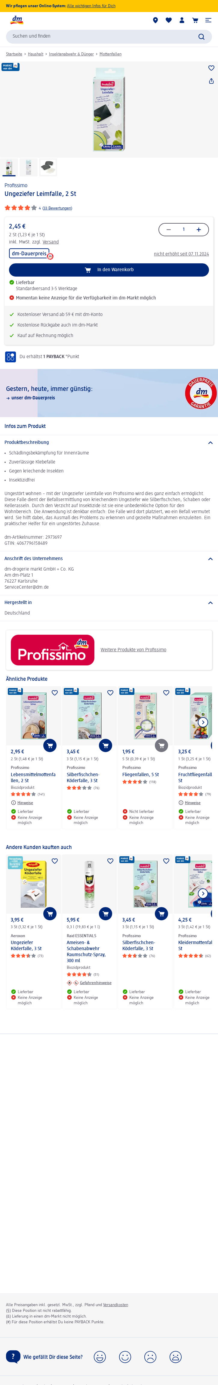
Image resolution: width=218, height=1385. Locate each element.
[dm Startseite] (16, 20)
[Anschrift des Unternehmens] (109, 558)
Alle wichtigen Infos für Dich (91, 6)
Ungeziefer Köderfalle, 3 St (26, 945)
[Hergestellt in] (109, 602)
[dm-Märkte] (155, 20)
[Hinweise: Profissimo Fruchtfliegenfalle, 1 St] (189, 803)
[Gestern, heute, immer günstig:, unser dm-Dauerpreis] (109, 393)
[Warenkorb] (195, 20)
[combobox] (109, 37)
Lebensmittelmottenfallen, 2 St (33, 778)
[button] (208, 20)
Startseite (14, 54)
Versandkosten (115, 1305)
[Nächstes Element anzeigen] (203, 722)
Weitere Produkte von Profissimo (88, 650)
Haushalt (35, 54)
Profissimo (16, 185)
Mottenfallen (110, 54)
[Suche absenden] (201, 37)
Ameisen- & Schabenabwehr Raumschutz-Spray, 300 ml (86, 951)
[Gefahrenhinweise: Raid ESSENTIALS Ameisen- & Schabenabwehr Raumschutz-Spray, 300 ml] (89, 983)
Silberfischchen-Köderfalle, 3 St (83, 778)
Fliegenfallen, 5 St (140, 775)
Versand (51, 242)
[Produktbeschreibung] (109, 442)
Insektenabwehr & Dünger (71, 54)
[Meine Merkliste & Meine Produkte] (168, 20)
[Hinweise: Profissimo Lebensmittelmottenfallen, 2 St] (22, 803)
